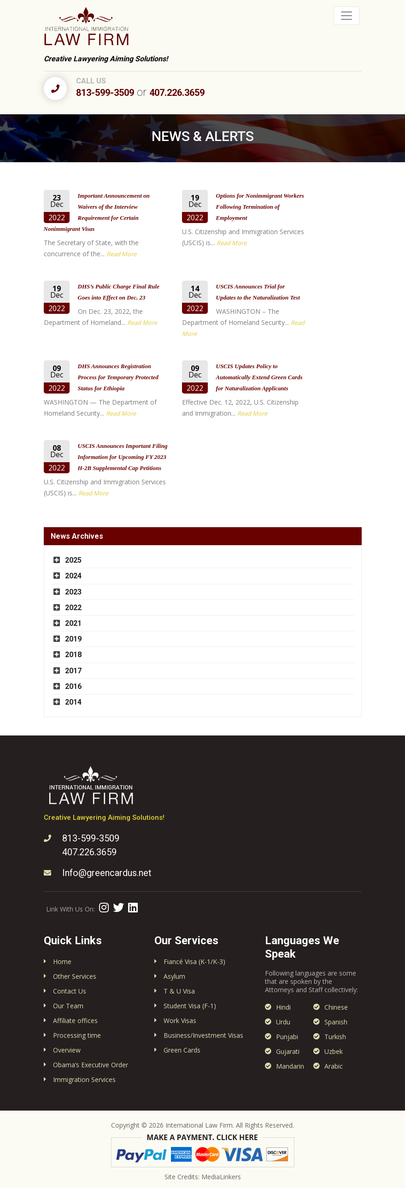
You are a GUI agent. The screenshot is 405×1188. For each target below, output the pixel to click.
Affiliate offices (75, 1020)
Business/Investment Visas (203, 1035)
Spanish (335, 1021)
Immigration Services (84, 1079)
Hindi (283, 1007)
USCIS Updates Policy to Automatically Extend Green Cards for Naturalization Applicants (259, 377)
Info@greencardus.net (107, 872)
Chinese (336, 1007)
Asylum (174, 976)
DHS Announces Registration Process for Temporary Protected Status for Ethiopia (118, 377)
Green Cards (182, 1050)
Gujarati (287, 1051)
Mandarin (290, 1066)
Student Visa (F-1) (190, 1005)
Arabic (333, 1066)
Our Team (68, 1005)
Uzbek (333, 1051)
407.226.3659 (177, 92)
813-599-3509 (105, 92)
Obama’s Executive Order (90, 1064)
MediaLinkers (221, 1176)
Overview (67, 1050)
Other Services (74, 976)
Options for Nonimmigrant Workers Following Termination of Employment (260, 206)
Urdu (283, 1021)
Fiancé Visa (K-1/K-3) (194, 961)
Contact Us (69, 991)
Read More (121, 254)
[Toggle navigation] (346, 15)
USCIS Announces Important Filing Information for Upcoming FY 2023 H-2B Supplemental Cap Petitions (123, 456)
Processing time (77, 1035)
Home (62, 961)
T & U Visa (179, 991)
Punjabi (287, 1036)
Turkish (335, 1036)
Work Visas (180, 1020)
